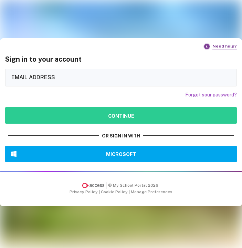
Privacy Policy (84, 191)
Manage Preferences (151, 191)
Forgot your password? (211, 94)
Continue (121, 116)
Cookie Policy (115, 191)
